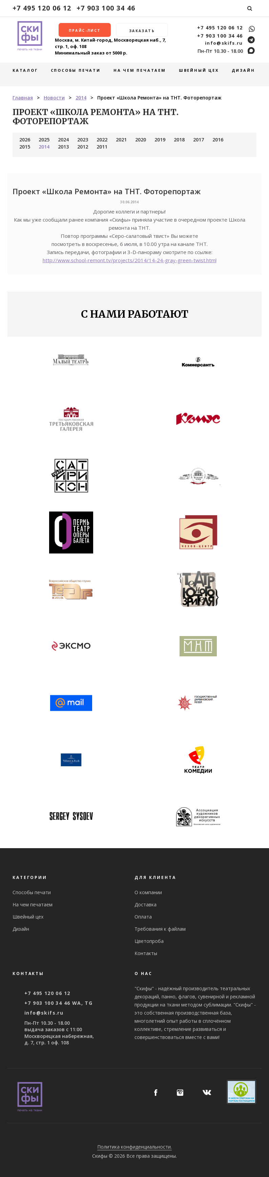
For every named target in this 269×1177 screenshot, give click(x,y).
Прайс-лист (85, 30)
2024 (63, 139)
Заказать (142, 30)
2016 (217, 139)
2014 (44, 146)
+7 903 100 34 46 (106, 8)
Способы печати (76, 70)
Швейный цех (199, 70)
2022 (102, 139)
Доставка (145, 904)
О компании (148, 892)
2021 (121, 139)
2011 (102, 146)
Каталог (25, 70)
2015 (24, 146)
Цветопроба (149, 941)
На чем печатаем (139, 70)
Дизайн (243, 70)
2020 (140, 139)
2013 (63, 146)
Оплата (143, 916)
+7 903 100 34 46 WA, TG (58, 1003)
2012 (82, 146)
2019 (159, 139)
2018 (179, 139)
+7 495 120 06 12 (42, 8)
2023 (82, 139)
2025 (44, 139)
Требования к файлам (160, 929)
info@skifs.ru (224, 43)
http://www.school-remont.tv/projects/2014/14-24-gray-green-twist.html (129, 260)
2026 (24, 139)
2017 (198, 139)
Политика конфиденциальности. (134, 1147)
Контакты (145, 953)
